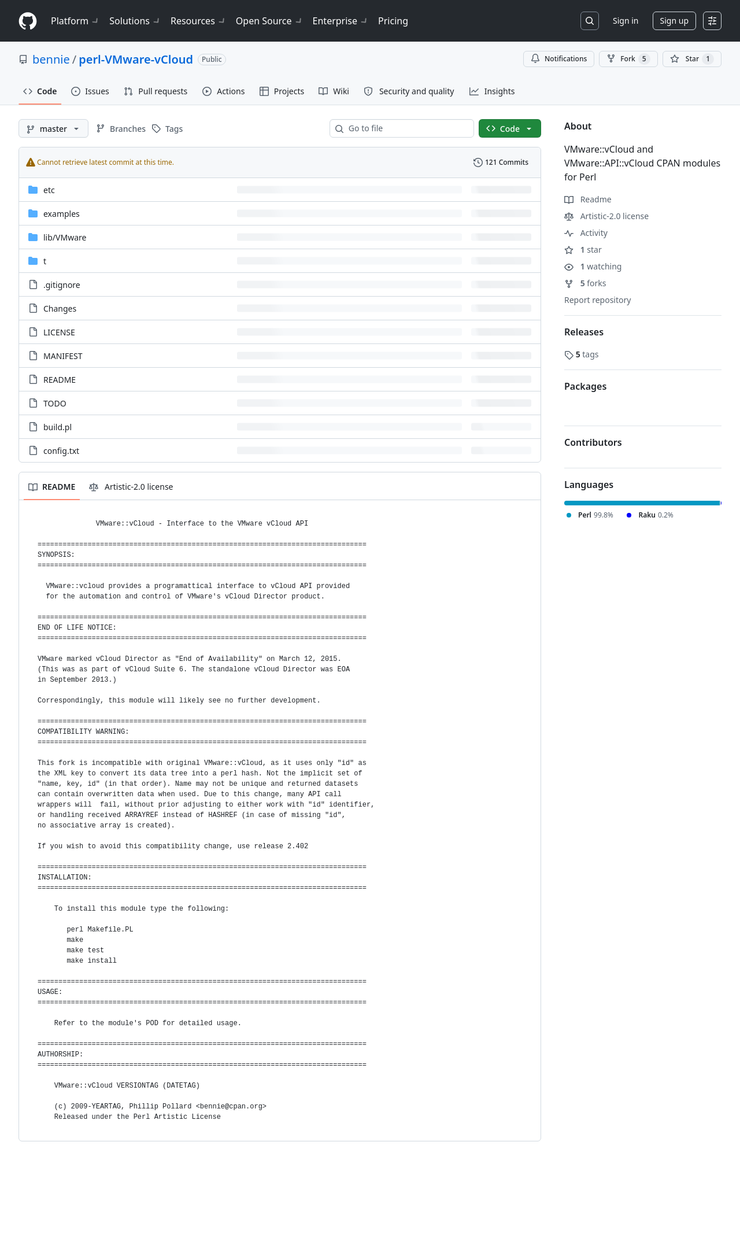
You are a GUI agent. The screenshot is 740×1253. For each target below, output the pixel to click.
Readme (588, 199)
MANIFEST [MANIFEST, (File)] (63, 355)
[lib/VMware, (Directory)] (64, 237)
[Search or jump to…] (589, 20)
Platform (75, 20)
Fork (628, 59)
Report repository (597, 299)
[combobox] (406, 128)
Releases (584, 332)
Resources (199, 20)
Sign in (625, 20)
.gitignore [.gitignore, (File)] (61, 284)
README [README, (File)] (59, 379)
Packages (585, 386)
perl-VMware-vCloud (136, 59)
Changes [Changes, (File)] (59, 308)
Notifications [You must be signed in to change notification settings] (559, 59)
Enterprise (341, 20)
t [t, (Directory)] (44, 261)
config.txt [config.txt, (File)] (61, 450)
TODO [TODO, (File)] (54, 403)
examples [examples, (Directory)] (61, 213)
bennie (51, 59)
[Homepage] (27, 21)
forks (585, 283)
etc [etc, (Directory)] (49, 189)
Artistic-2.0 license (606, 215)
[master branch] (53, 128)
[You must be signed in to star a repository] (692, 59)
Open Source (270, 20)
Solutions (135, 20)
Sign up (674, 20)
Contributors (593, 442)
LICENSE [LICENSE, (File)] (59, 332)
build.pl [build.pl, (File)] (57, 427)
